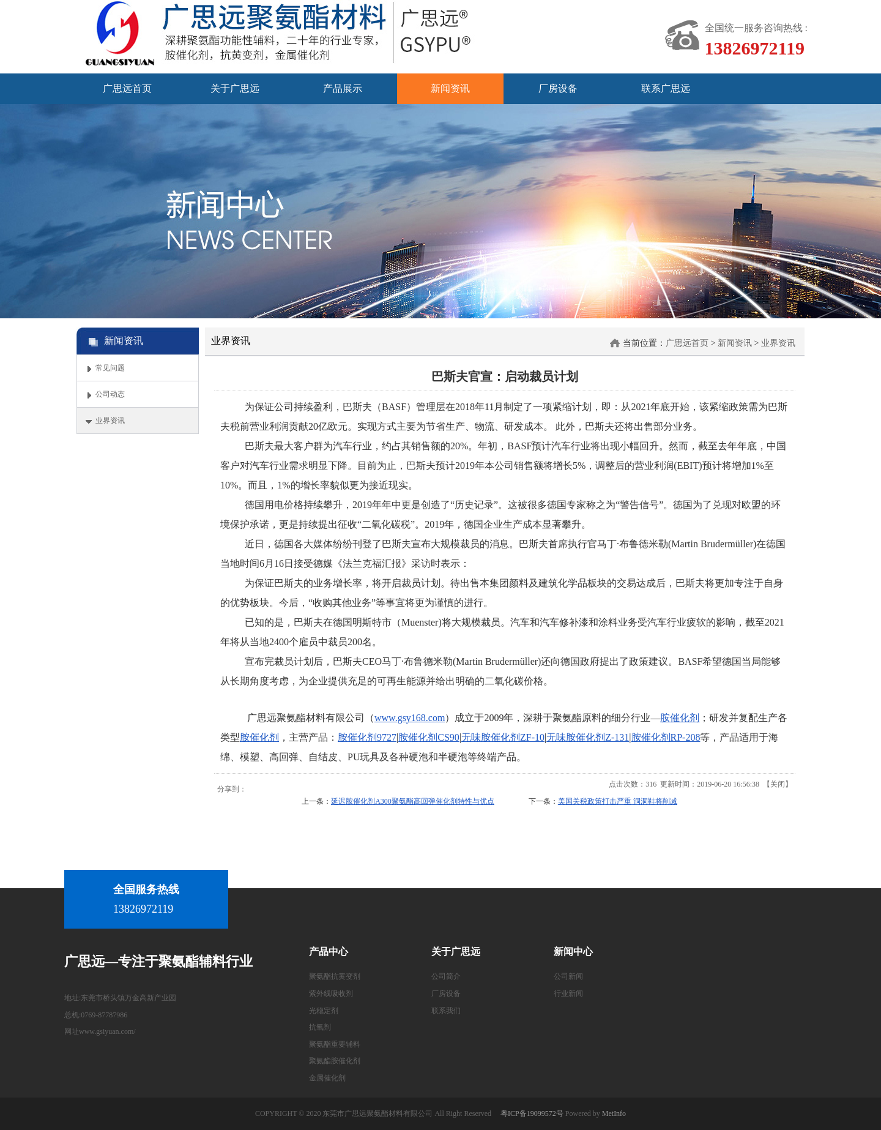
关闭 (777, 784)
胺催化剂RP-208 (666, 737)
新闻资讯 (735, 343)
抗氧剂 (320, 1027)
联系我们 (446, 1010)
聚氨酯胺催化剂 (334, 1061)
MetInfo (614, 1113)
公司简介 (446, 976)
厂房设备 (446, 993)
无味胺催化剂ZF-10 (503, 737)
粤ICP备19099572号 (531, 1113)
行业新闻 (568, 993)
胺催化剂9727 (367, 737)
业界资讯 (778, 343)
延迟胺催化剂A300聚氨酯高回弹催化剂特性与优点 (412, 801)
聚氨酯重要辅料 (334, 1044)
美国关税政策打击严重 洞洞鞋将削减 (617, 801)
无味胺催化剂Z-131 (587, 737)
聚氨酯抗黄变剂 (334, 976)
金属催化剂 (327, 1078)
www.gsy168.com (409, 718)
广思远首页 (687, 343)
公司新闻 (568, 976)
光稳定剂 (323, 1010)
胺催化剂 (679, 718)
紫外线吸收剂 (331, 993)
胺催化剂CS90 (428, 737)
